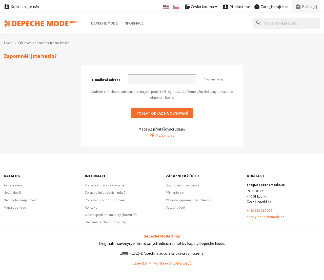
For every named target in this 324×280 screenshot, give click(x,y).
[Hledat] (286, 23)
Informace (134, 23)
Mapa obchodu (15, 207)
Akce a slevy (13, 185)
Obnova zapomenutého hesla (188, 200)
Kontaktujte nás (21, 6)
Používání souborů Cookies (105, 200)
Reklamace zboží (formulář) (105, 222)
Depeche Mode (104, 23)
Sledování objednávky (182, 185)
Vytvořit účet (175, 207)
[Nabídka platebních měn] (201, 7)
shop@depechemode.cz (265, 216)
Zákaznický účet (182, 175)
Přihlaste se (162, 135)
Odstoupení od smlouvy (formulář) (111, 214)
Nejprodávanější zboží (20, 200)
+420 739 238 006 (259, 210)
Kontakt (91, 207)
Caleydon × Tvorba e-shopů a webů (162, 263)
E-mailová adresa (106, 79)
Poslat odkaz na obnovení (162, 113)
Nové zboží (12, 192)
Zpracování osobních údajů (105, 192)
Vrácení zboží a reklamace (104, 185)
